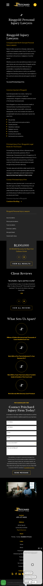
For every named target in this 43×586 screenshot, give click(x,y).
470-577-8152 (21, 518)
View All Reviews (21, 308)
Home (21, 545)
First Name (10, 422)
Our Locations (21, 563)
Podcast (21, 557)
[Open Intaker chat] (26, 585)
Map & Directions (21, 530)
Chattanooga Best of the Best (21, 554)
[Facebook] (16, 574)
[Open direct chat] (39, 548)
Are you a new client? (12, 443)
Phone (8, 433)
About (21, 548)
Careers (21, 560)
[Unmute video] (32, 564)
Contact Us (21, 566)
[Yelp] (12, 574)
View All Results (21, 264)
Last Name (10, 427)
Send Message (21, 473)
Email (8, 438)
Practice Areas (21, 551)
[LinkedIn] (20, 574)
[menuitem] (21, 218)
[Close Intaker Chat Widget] (41, 548)
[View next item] (24, 257)
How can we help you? (12, 448)
